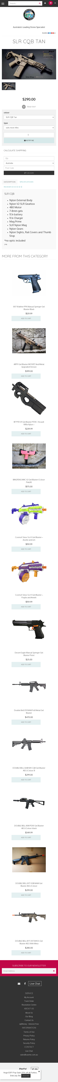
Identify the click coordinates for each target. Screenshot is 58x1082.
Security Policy (29, 1043)
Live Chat (35, 983)
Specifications (26, 182)
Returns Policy (29, 1039)
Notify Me (29, 140)
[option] (29, 64)
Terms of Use (29, 1032)
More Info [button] (26, 1076)
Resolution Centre (29, 1005)
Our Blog (29, 1016)
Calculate (29, 173)
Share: (49, 33)
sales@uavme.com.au (29, 1055)
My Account (29, 997)
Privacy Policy (29, 1036)
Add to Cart (26, 318)
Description (10, 182)
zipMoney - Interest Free (29, 1024)
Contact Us (29, 1020)
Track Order (29, 1001)
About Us (29, 1013)
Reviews (13, 187)
